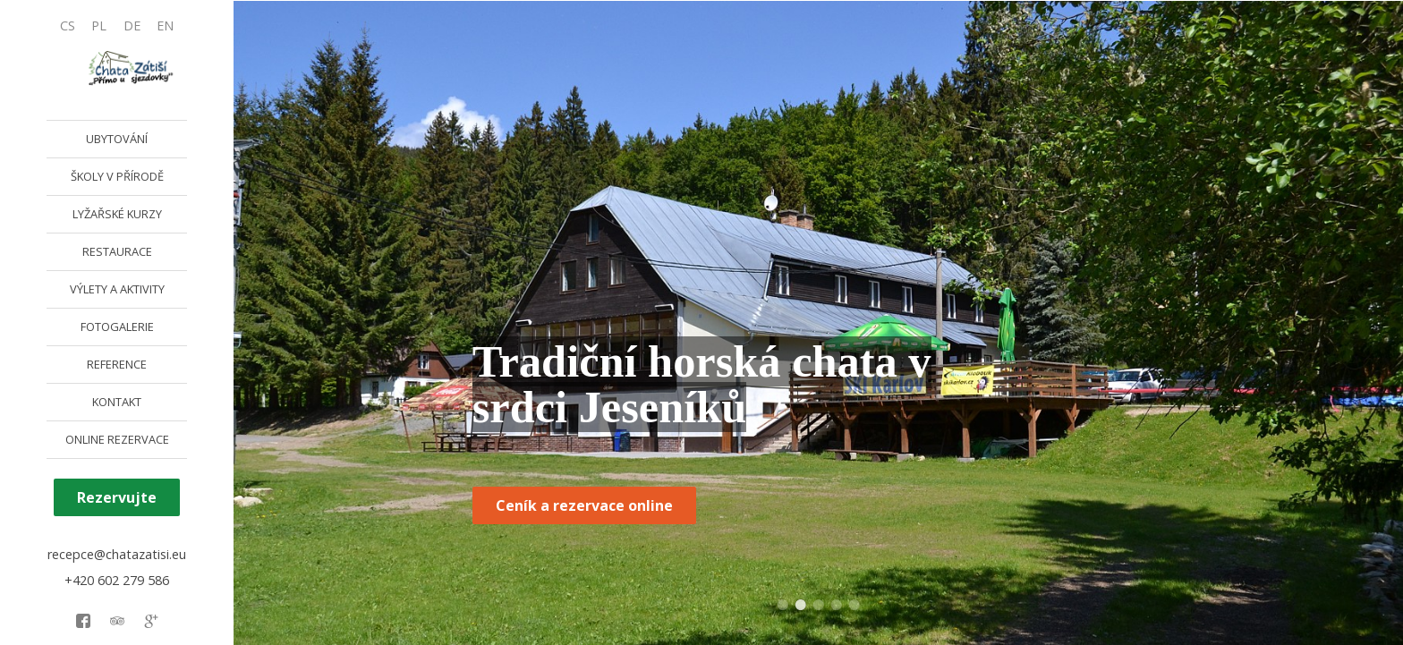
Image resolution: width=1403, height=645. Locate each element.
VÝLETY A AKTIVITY (117, 289)
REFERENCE (117, 364)
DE (131, 25)
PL (98, 25)
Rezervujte (117, 497)
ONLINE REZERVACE (117, 439)
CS (67, 25)
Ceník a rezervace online (584, 505)
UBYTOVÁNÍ (117, 139)
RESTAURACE (117, 251)
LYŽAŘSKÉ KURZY (117, 214)
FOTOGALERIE (117, 326)
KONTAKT (116, 402)
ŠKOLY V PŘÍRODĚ (117, 176)
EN (165, 25)
